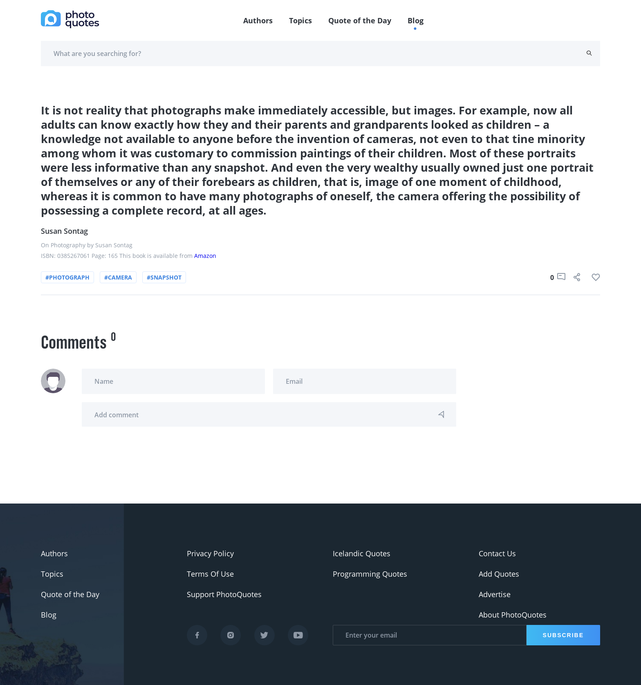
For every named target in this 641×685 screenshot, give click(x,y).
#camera (118, 277)
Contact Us (497, 553)
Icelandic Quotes (361, 553)
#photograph (67, 277)
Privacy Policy (210, 553)
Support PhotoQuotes (224, 594)
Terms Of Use (210, 574)
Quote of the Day (359, 20)
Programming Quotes (370, 574)
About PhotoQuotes (513, 615)
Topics (300, 20)
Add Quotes (499, 574)
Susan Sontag (64, 231)
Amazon (205, 256)
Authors (258, 20)
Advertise (495, 594)
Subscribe (563, 635)
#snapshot (164, 277)
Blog (416, 20)
